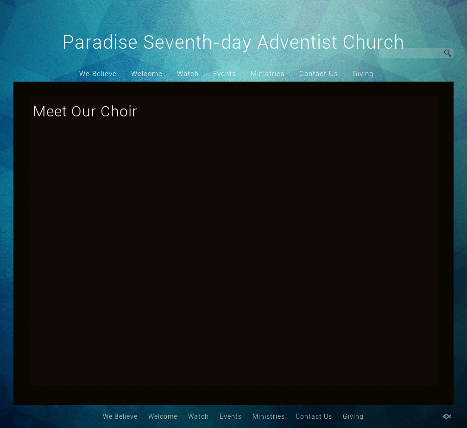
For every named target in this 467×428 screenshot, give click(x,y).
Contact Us (318, 74)
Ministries (268, 74)
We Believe (98, 74)
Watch (188, 74)
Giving (363, 74)
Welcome (147, 74)
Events (224, 74)
